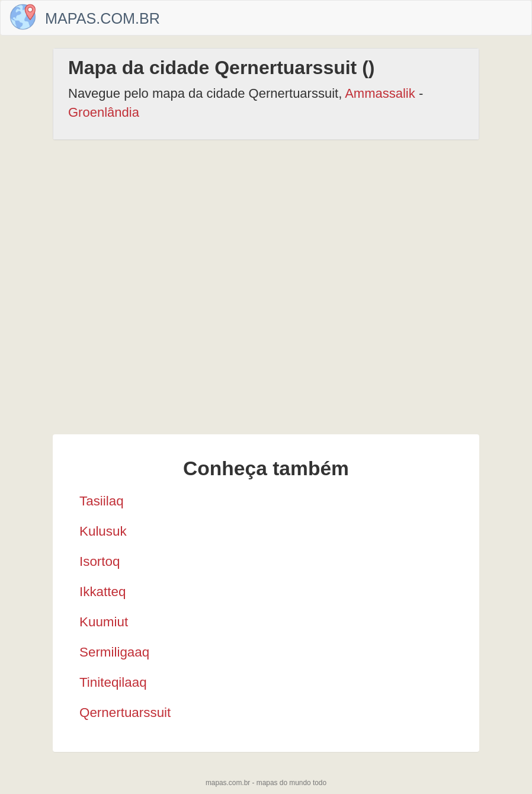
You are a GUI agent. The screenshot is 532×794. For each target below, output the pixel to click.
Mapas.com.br (102, 18)
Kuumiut (103, 621)
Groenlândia (103, 112)
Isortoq (99, 561)
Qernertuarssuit (125, 712)
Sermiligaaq (114, 652)
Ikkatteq (102, 591)
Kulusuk (103, 531)
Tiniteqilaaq (113, 682)
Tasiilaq (101, 501)
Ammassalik (380, 93)
